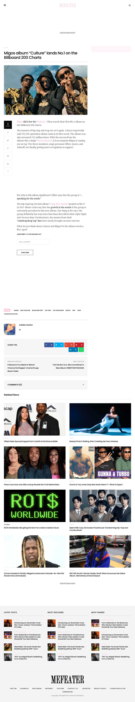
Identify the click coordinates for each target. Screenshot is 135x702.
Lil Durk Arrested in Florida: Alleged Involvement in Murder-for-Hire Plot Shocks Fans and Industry (34, 574)
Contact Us (73, 688)
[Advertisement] (52, 282)
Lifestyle (7, 481)
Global (7, 524)
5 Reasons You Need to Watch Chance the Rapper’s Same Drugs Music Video (23, 368)
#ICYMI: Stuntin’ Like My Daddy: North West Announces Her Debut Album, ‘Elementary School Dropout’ (97, 574)
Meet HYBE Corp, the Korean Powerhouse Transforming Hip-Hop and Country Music (98, 528)
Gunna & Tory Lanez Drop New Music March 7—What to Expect (95, 484)
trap (79, 310)
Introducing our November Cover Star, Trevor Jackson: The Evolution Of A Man (28, 625)
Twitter (13, 688)
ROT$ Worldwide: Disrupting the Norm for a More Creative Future (31, 527)
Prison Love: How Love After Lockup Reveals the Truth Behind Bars (31, 484)
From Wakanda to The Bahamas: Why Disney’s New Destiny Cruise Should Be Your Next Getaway (27, 637)
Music (6, 47)
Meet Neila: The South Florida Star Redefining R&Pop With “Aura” (27, 648)
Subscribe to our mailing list (29, 234)
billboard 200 (37, 310)
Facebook (24, 688)
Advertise (85, 688)
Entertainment (20, 632)
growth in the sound (61, 207)
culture (48, 310)
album (16, 310)
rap (74, 310)
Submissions (67, 692)
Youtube (60, 688)
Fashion (17, 654)
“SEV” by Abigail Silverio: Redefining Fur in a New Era (28, 657)
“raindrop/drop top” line (29, 221)
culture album (58, 310)
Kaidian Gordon (26, 325)
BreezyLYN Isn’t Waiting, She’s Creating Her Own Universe (93, 441)
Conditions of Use (117, 688)
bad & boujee (25, 310)
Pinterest (49, 688)
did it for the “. (32, 121)
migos (68, 310)
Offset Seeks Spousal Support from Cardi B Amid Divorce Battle (31, 441)
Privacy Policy (100, 688)
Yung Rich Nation (11, 314)
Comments (15, 384)
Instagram (36, 688)
